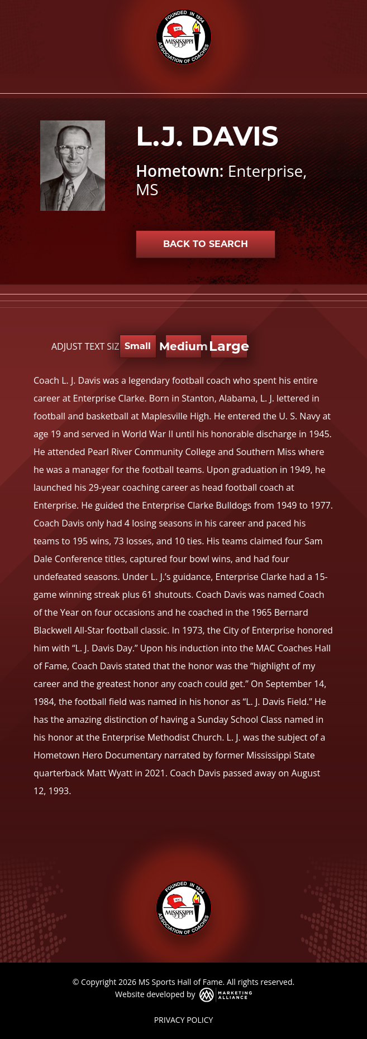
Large (229, 346)
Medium (183, 346)
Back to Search (205, 244)
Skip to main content (0, 9)
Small (138, 346)
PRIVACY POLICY (183, 1019)
